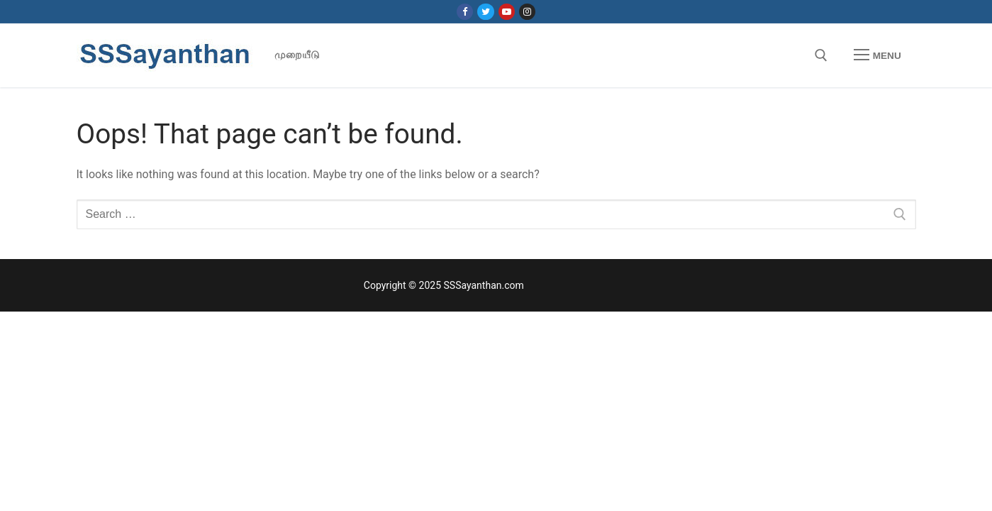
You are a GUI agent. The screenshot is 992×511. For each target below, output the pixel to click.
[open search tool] (821, 55)
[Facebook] (465, 12)
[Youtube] (506, 12)
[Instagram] (527, 12)
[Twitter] (485, 12)
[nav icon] (877, 55)
